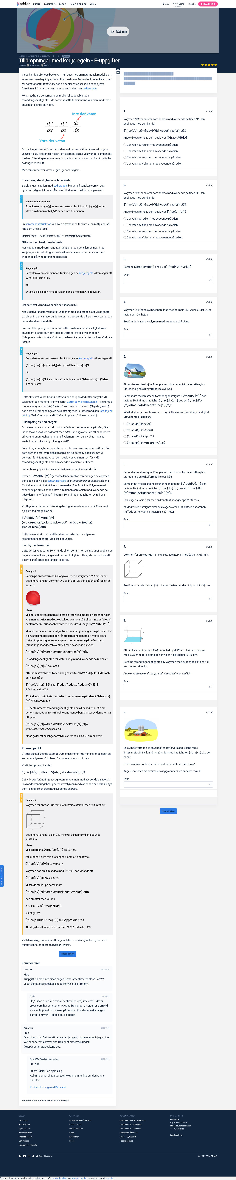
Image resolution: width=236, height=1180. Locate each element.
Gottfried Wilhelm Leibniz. (82, 401)
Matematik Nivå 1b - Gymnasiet (133, 1121)
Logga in (192, 4)
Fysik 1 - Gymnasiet (128, 1137)
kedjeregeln (60, 185)
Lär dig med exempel (35, 545)
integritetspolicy (79, 1178)
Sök (166, 4)
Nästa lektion (67, 953)
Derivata (66, 56)
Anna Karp (47, 65)
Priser (71, 1141)
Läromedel (50, 4)
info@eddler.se (176, 1135)
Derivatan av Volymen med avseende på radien (154, 163)
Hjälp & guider (24, 1129)
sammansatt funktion (38, 224)
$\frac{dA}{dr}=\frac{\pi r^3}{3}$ (146, 442)
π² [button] (210, 280)
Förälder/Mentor (76, 1129)
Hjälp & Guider (78, 4)
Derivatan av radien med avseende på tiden (152, 144)
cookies (111, 1178)
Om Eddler (23, 1121)
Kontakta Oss (24, 1125)
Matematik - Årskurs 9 (129, 1133)
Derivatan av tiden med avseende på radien (152, 151)
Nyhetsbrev (74, 1137)
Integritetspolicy (25, 1137)
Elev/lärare (178, 5)
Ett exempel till (31, 748)
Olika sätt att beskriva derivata (42, 242)
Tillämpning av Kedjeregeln (39, 422)
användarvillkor (60, 1178)
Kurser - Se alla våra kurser (80, 1121)
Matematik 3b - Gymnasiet (130, 1129)
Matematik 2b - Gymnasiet (130, 1125)
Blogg (62, 4)
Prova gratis (208, 4)
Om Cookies (24, 1141)
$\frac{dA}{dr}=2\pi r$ (140, 430)
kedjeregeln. (89, 88)
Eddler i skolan (75, 1125)
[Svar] (165, 280)
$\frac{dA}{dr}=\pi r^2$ (140, 436)
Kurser (36, 4)
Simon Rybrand (35, 65)
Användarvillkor (25, 1133)
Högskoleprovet (126, 1141)
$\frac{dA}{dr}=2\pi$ (139, 423)
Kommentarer (31, 963)
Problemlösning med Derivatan (48, 1087)
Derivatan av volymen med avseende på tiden (154, 157)
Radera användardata (28, 1145)
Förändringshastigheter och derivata (46, 180)
